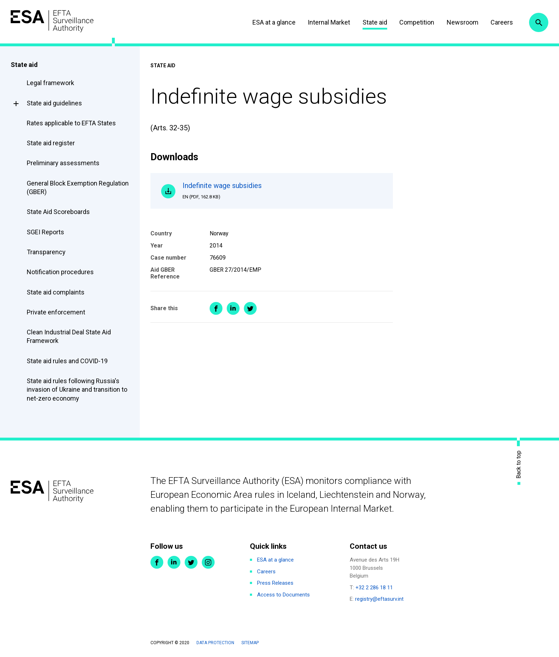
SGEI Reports (45, 232)
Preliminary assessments (63, 163)
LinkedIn (174, 562)
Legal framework (50, 83)
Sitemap (250, 642)
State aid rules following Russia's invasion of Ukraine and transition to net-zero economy (77, 389)
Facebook (156, 562)
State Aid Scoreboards (58, 211)
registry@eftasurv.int (379, 599)
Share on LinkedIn (233, 308)
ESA (52, 21)
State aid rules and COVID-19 (67, 361)
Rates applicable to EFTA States (71, 123)
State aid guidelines (54, 103)
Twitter (191, 562)
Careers (502, 22)
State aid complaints (55, 292)
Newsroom (462, 22)
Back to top (519, 464)
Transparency (46, 252)
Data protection (215, 642)
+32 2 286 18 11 (374, 587)
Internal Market (329, 22)
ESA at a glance (274, 22)
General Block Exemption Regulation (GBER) (78, 187)
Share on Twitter (250, 308)
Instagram (208, 562)
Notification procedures (60, 272)
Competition (416, 22)
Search (538, 22)
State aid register (51, 143)
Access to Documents (283, 594)
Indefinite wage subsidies (282, 190)
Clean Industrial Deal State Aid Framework (69, 336)
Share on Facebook (216, 308)
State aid (375, 22)
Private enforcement (56, 312)
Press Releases (275, 583)
